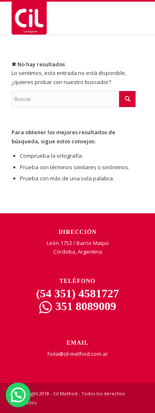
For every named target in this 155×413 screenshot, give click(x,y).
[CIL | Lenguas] (64, 18)
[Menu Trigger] (135, 21)
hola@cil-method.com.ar (78, 353)
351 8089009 (77, 306)
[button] (18, 395)
